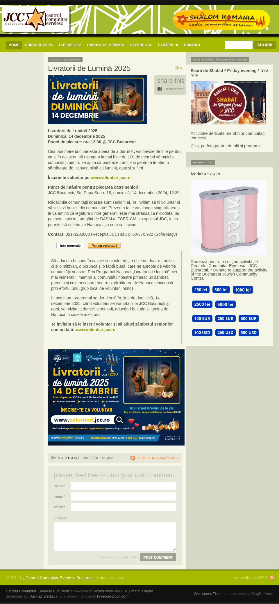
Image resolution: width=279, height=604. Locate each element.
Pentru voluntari (104, 245)
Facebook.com (173, 89)
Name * (60, 485)
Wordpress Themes (210, 594)
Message (59, 517)
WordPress (103, 591)
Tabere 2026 (69, 45)
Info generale (70, 245)
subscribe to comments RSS (158, 458)
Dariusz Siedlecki (43, 596)
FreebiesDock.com (112, 596)
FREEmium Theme (137, 591)
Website (59, 507)
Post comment (158, 557)
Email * (60, 496)
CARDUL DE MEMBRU (105, 45)
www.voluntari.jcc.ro (110, 177)
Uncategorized (71, 59)
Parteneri (168, 45)
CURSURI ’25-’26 (39, 45)
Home (14, 45)
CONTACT (192, 45)
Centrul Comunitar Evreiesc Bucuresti (59, 578)
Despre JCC (141, 45)
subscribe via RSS (250, 578)
